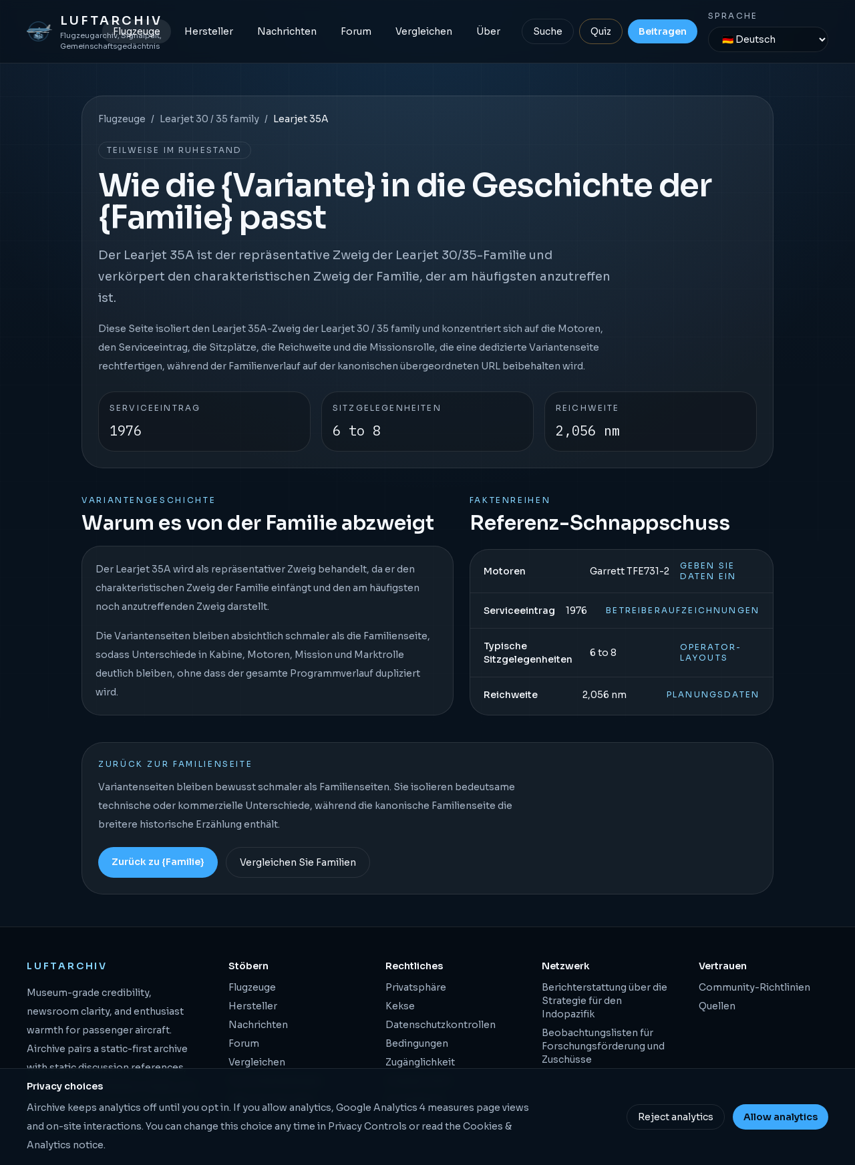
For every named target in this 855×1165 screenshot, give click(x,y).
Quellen (717, 1006)
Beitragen (663, 31)
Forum (356, 31)
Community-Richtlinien (754, 987)
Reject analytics (675, 1117)
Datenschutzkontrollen (440, 1025)
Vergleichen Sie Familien (298, 862)
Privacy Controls (367, 1126)
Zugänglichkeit (420, 1062)
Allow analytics (780, 1117)
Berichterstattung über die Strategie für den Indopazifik (604, 1000)
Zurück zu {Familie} (158, 862)
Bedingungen (416, 1043)
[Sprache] (768, 39)
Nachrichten (287, 31)
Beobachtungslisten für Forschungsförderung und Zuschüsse (603, 1046)
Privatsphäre (415, 987)
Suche (547, 31)
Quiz (600, 31)
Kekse (400, 1006)
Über (488, 31)
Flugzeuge (136, 31)
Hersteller (208, 31)
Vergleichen (423, 31)
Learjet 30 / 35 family (209, 119)
